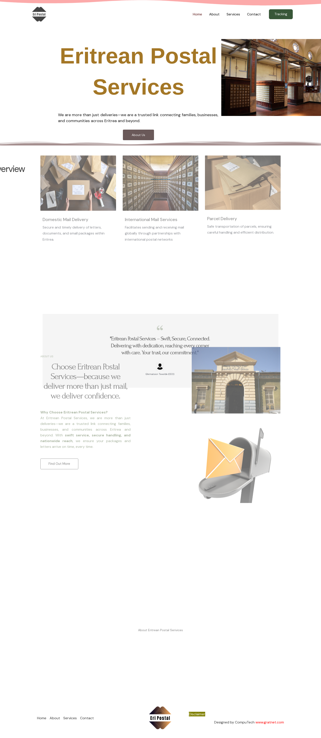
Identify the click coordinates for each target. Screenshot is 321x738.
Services (233, 14)
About (214, 14)
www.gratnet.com (269, 722)
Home (197, 14)
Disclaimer (197, 714)
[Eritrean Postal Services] (39, 14)
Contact (254, 14)
